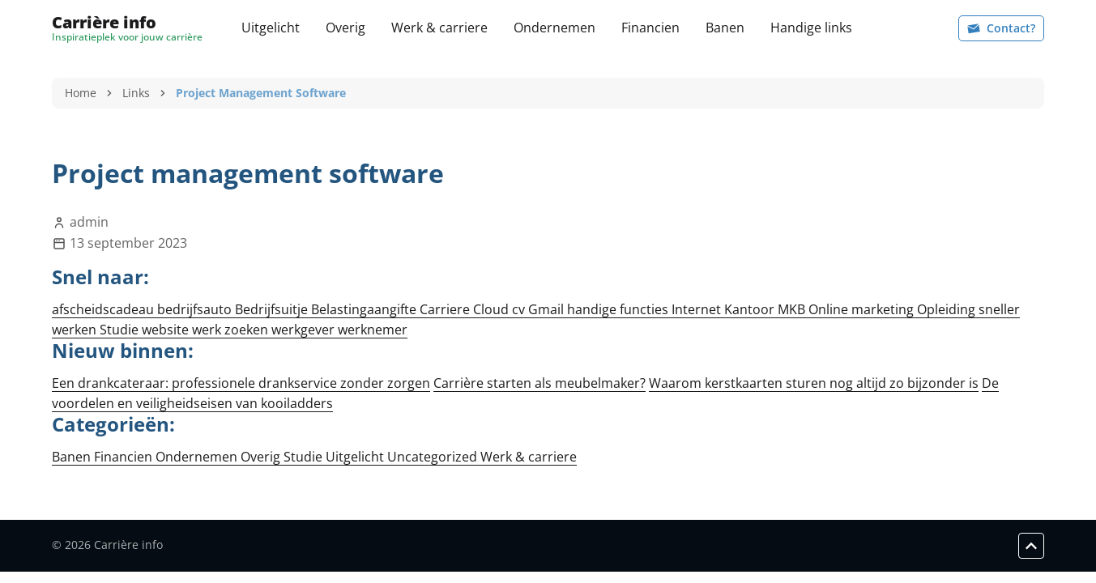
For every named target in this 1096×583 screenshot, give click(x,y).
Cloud (492, 309)
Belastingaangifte (365, 309)
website (167, 329)
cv (520, 309)
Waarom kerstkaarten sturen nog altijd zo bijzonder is (814, 383)
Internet (698, 309)
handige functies (619, 309)
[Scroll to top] (1031, 546)
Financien (650, 27)
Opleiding (948, 309)
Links (136, 92)
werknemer (372, 329)
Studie (121, 329)
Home (80, 92)
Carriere (446, 309)
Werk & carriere (439, 27)
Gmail (547, 309)
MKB (793, 309)
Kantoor (751, 309)
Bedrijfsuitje (273, 309)
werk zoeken (231, 329)
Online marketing (862, 309)
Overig (345, 27)
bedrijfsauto (196, 309)
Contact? (1001, 28)
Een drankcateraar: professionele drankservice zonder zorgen (241, 383)
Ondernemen (554, 27)
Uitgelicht (270, 27)
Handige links (811, 27)
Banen (725, 27)
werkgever (304, 329)
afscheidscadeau (104, 309)
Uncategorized (433, 457)
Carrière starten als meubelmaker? (539, 383)
